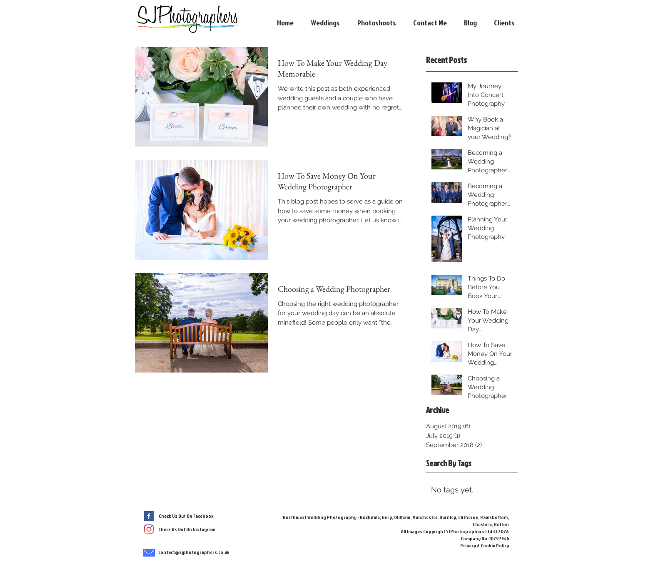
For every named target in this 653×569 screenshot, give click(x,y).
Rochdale (370, 517)
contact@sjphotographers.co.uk (193, 552)
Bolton (501, 524)
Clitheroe (468, 517)
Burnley (447, 517)
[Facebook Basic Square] (149, 516)
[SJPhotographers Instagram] (149, 529)
